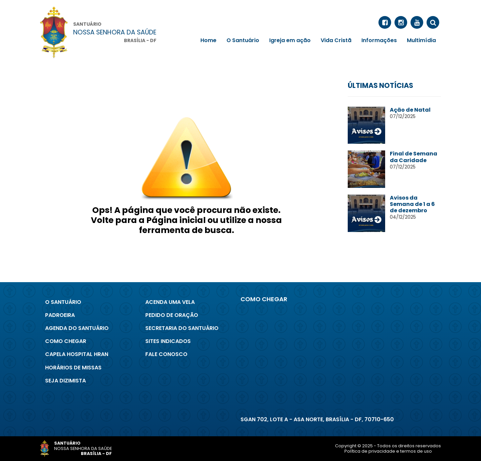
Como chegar (65, 341)
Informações (379, 40)
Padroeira (60, 315)
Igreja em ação (290, 40)
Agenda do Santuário (77, 328)
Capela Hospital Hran (76, 354)
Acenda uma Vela (170, 302)
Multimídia (421, 40)
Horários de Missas (73, 367)
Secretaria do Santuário (181, 328)
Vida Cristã (336, 40)
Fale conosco (166, 354)
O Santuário (242, 40)
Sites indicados (168, 341)
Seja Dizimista (65, 380)
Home (208, 40)
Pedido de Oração (171, 315)
